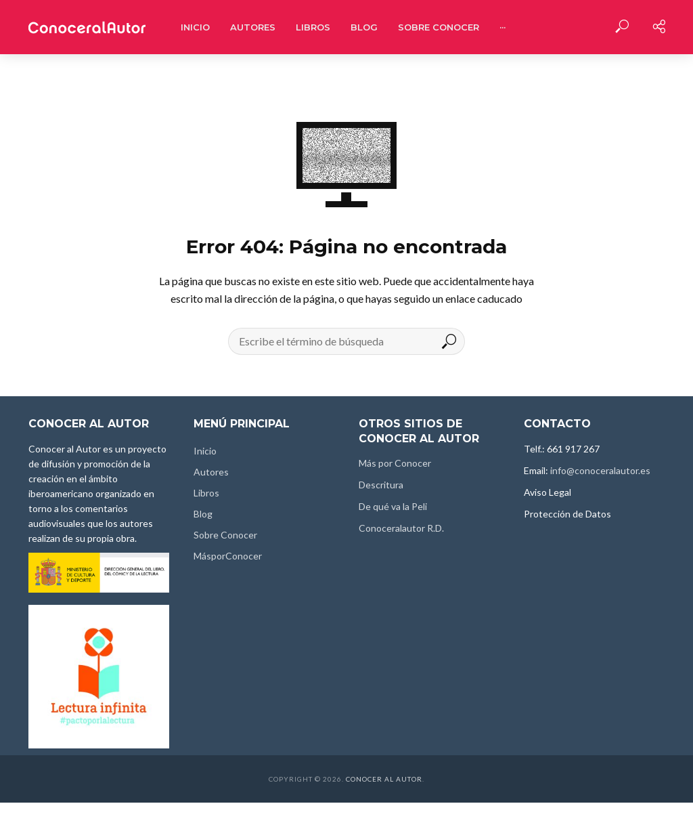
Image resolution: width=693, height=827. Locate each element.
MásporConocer (228, 555)
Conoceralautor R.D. (401, 528)
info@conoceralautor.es (600, 470)
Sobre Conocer (438, 27)
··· (502, 27)
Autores (252, 27)
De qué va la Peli (393, 506)
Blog (364, 27)
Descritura (381, 484)
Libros (313, 27)
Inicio (195, 27)
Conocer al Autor (384, 779)
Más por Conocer (395, 463)
